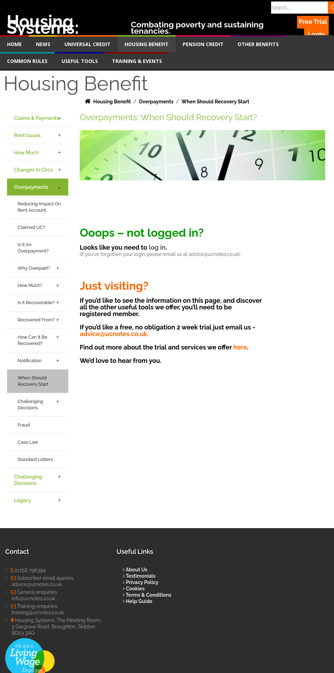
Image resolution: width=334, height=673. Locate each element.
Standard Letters (35, 459)
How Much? (30, 285)
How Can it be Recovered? (33, 340)
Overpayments (31, 187)
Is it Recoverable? (36, 302)
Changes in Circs (33, 170)
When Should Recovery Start (33, 381)
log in (157, 247)
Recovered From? (36, 319)
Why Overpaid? (34, 268)
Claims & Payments (36, 118)
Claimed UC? (31, 227)
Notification (30, 360)
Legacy (22, 500)
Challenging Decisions (30, 404)
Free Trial (313, 21)
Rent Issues (27, 135)
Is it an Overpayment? (33, 248)
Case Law (28, 442)
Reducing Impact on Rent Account (39, 207)
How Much (26, 152)
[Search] (299, 7)
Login (316, 34)
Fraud (24, 425)
